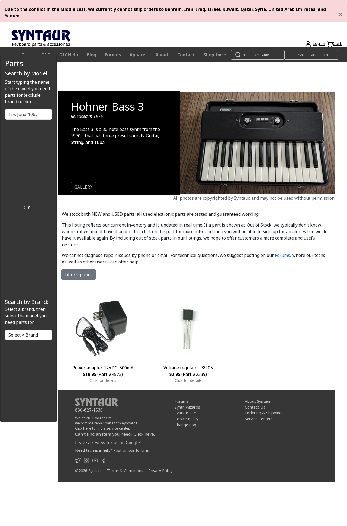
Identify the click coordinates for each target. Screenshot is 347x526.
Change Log (185, 424)
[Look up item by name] (257, 55)
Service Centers (259, 418)
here (87, 428)
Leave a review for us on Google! (108, 443)
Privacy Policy (160, 470)
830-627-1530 (89, 410)
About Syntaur (258, 401)
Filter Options (79, 274)
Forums (113, 55)
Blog (91, 55)
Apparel (138, 55)
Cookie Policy (186, 418)
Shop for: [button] (213, 55)
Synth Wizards (187, 407)
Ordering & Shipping (263, 412)
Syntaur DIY (185, 412)
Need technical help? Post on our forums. (112, 450)
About (162, 55)
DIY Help (68, 55)
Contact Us (255, 407)
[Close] (340, 14)
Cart (337, 43)
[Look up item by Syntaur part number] (311, 55)
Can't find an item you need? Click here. (115, 434)
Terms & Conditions (125, 470)
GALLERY (83, 187)
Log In (319, 43)
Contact (186, 55)
